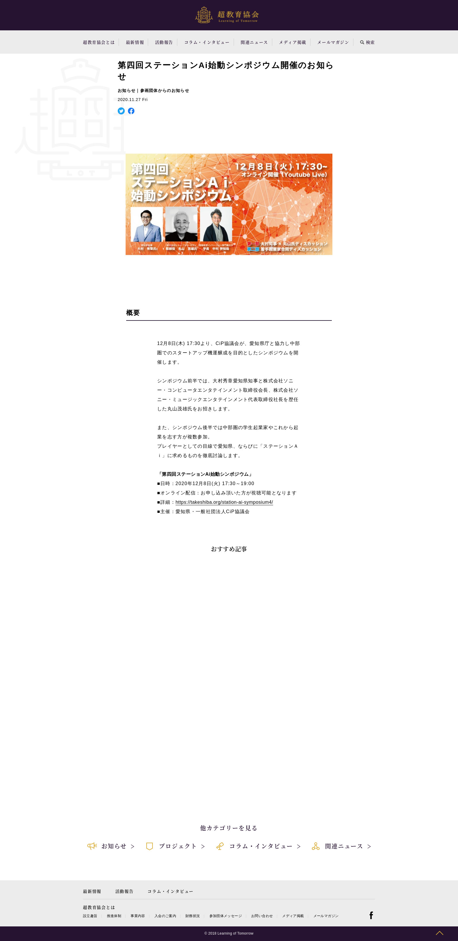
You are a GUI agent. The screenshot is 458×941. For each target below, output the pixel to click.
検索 (367, 42)
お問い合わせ (262, 916)
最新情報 (135, 42)
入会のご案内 (165, 916)
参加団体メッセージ (225, 916)
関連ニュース (254, 42)
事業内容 (138, 916)
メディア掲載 (292, 42)
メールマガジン (333, 42)
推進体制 (114, 916)
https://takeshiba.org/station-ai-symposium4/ (224, 502)
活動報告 (164, 42)
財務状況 (192, 916)
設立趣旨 (90, 916)
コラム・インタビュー (207, 42)
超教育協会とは (99, 42)
